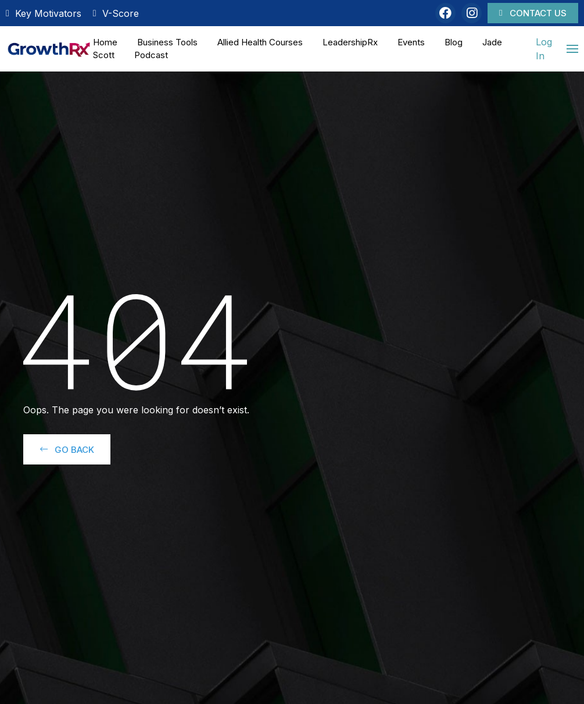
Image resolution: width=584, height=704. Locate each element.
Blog (454, 42)
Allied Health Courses (260, 42)
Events (411, 42)
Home (105, 42)
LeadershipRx (350, 42)
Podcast (151, 54)
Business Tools (167, 42)
